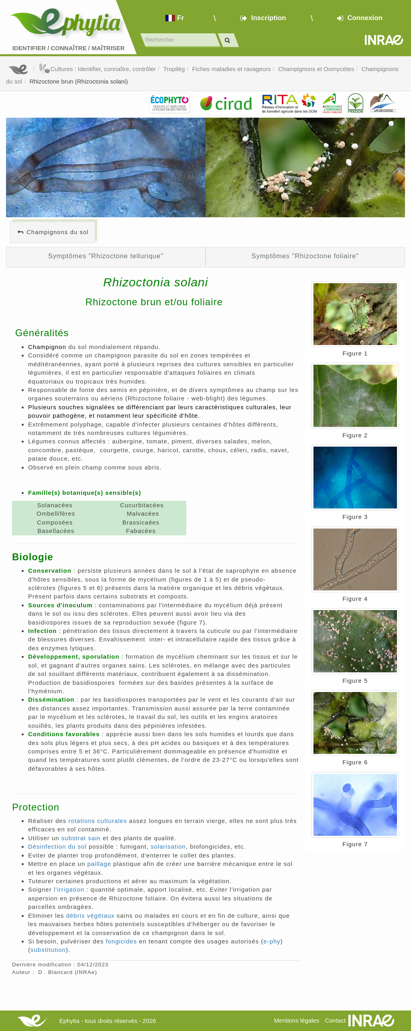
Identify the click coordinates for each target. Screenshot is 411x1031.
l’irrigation (69, 889)
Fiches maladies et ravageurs (231, 68)
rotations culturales (98, 820)
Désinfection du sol (57, 846)
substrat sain (81, 838)
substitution (48, 949)
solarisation (168, 846)
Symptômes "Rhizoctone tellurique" (105, 255)
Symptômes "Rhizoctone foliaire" (305, 255)
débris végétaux (90, 915)
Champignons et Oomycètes (316, 68)
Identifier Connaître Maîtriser (68, 48)
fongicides (121, 941)
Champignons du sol (57, 232)
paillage (98, 863)
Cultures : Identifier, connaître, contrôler (97, 68)
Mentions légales (296, 1020)
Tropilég (174, 68)
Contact (335, 1020)
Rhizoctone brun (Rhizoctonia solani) (78, 81)
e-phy (272, 941)
